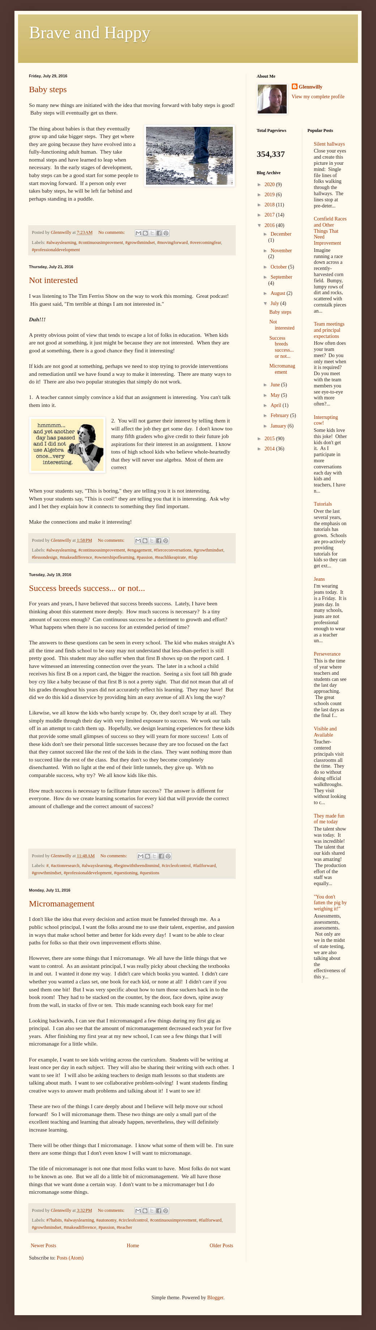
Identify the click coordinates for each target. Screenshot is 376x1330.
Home (133, 1245)
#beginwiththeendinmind (136, 865)
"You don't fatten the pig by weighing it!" (330, 903)
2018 (270, 204)
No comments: (112, 232)
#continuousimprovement (101, 550)
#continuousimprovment (100, 242)
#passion (145, 557)
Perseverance (327, 654)
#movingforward (172, 242)
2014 (270, 448)
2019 (270, 194)
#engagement (139, 550)
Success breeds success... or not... (87, 588)
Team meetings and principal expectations (329, 330)
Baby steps (48, 89)
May (275, 395)
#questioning (125, 872)
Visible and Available (325, 732)
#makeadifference (76, 557)
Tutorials (323, 504)
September (281, 277)
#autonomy (106, 1220)
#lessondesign (44, 557)
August (278, 293)
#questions (149, 872)
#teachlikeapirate (170, 557)
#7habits (54, 1220)
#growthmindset (140, 242)
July (275, 303)
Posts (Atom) (70, 1258)
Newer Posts (43, 1245)
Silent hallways (329, 144)
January (278, 426)
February (280, 415)
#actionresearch (65, 865)
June (275, 384)
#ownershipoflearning (114, 557)
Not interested (53, 280)
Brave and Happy (89, 32)
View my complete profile (318, 96)
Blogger (215, 1297)
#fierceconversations (173, 550)
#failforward (204, 865)
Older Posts (221, 1245)
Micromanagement (61, 903)
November (281, 250)
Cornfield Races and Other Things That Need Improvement (330, 231)
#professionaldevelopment (56, 249)
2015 (270, 438)
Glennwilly (310, 87)
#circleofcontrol (176, 865)
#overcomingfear (205, 242)
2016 (270, 225)
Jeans (319, 579)
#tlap (192, 557)
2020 (270, 184)
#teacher (124, 1227)
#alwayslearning (61, 242)
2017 (270, 215)
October (279, 267)
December (280, 234)
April (276, 405)
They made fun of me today (329, 819)
